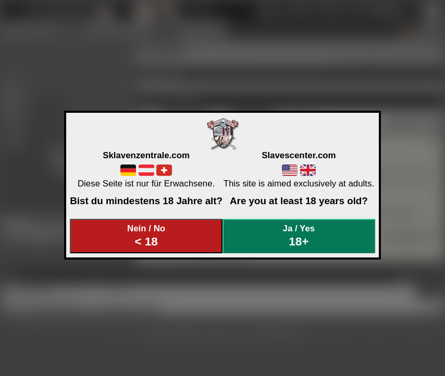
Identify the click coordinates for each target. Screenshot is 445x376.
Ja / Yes (299, 236)
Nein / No (146, 236)
